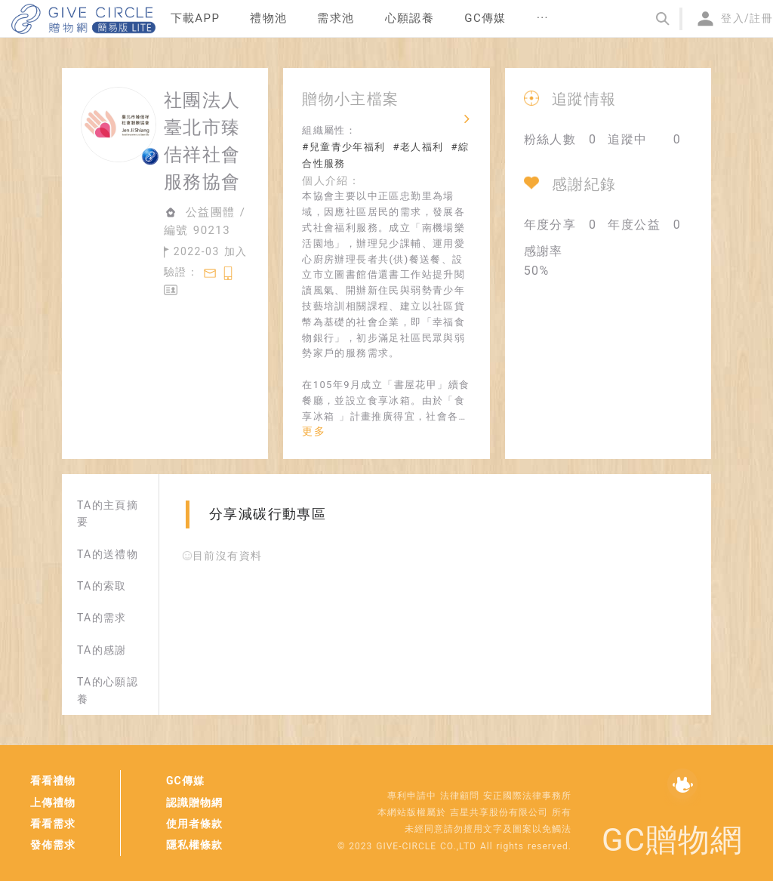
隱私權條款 (194, 845)
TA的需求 (102, 617)
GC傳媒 (185, 781)
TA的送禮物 (107, 554)
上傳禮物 (52, 802)
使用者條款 (194, 824)
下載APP (195, 18)
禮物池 (268, 18)
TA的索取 (102, 586)
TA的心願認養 (107, 690)
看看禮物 (52, 781)
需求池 (335, 18)
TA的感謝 (102, 650)
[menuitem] (196, 19)
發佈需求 (52, 845)
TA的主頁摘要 (107, 513)
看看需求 (52, 824)
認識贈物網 (194, 802)
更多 (313, 431)
